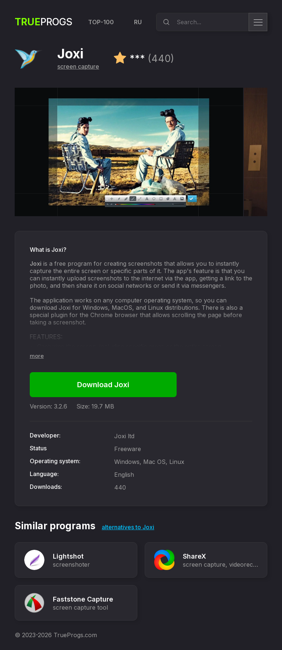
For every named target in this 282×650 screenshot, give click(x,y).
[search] (165, 22)
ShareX (194, 556)
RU (138, 22)
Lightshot (68, 556)
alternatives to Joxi (128, 527)
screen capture (78, 66)
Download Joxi (103, 384)
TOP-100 (101, 22)
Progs (43, 22)
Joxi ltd (124, 436)
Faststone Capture (83, 599)
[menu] (258, 22)
